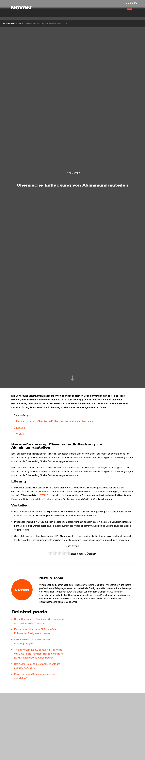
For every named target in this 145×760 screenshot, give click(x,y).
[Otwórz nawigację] (129, 8)
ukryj (30, 415)
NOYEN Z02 (44, 495)
